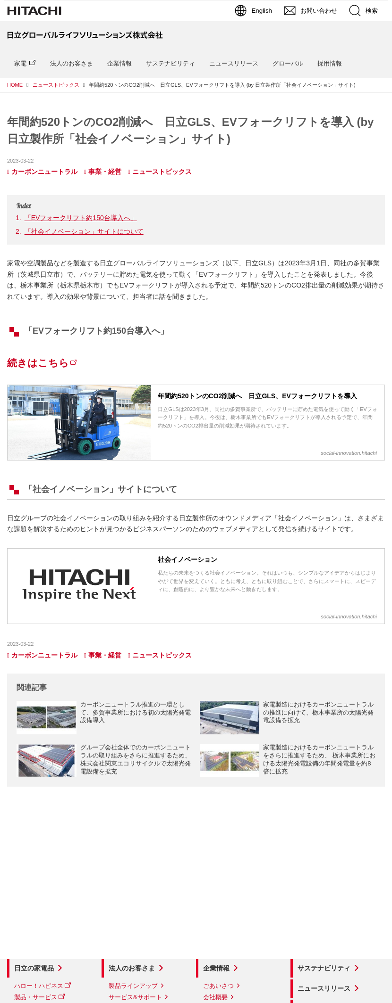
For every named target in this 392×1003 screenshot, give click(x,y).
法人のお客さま (71, 63)
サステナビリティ (170, 63)
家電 (20, 63)
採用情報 (329, 63)
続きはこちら (38, 362)
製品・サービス (35, 997)
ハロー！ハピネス (38, 985)
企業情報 (119, 63)
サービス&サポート (135, 997)
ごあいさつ (218, 985)
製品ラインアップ (133, 985)
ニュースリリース (233, 63)
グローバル (288, 63)
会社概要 (215, 997)
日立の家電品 (34, 968)
